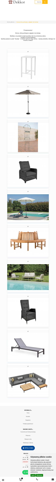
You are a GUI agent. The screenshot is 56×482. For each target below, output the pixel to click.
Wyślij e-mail (28, 448)
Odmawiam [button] (39, 475)
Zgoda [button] (33, 475)
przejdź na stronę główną (28, 37)
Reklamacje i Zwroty (28, 442)
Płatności (28, 435)
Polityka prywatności (28, 423)
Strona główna (10, 22)
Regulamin (28, 420)
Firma (28, 413)
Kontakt (28, 416)
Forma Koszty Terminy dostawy (28, 432)
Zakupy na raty (28, 439)
